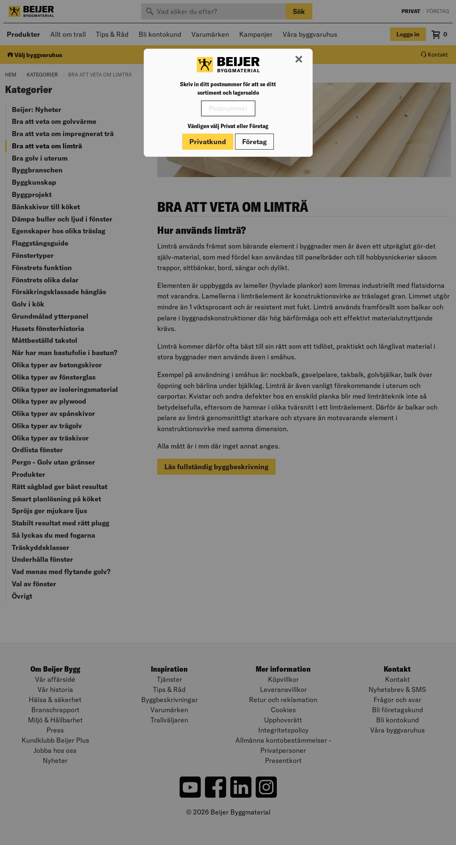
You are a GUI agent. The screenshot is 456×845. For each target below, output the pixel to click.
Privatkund (207, 141)
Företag (254, 141)
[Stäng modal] (299, 59)
